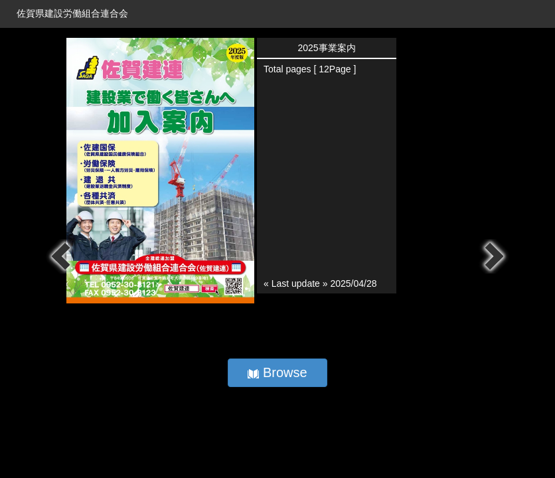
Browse (277, 372)
